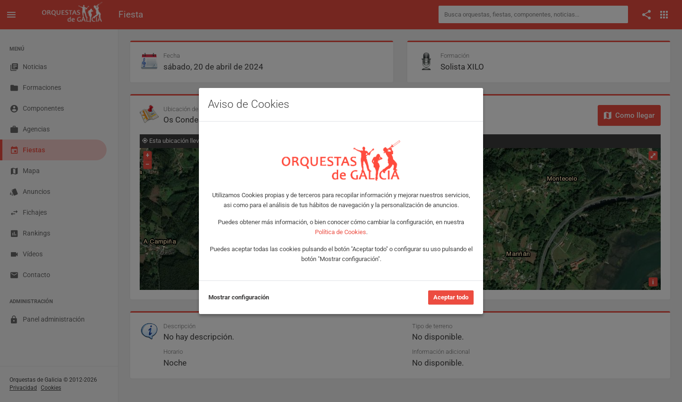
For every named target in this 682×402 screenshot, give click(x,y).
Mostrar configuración (238, 297)
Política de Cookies (340, 232)
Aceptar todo (450, 297)
